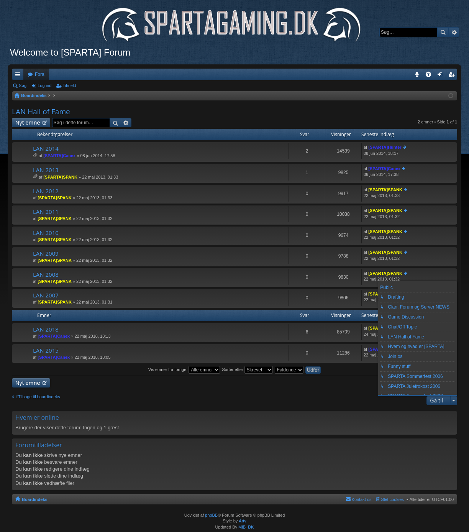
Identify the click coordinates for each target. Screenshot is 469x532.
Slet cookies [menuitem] (392, 499)
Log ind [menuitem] (442, 76)
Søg (443, 32)
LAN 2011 (46, 211)
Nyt (27, 122)
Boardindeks (35, 499)
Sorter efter (247, 369)
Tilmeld (69, 85)
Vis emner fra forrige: (184, 369)
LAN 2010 (46, 232)
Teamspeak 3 (419, 76)
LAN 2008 (46, 274)
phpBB (211, 515)
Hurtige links (19, 76)
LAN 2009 (46, 253)
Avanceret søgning (454, 32)
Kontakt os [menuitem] (362, 499)
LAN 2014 (46, 148)
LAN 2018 (46, 329)
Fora (39, 74)
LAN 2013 (46, 170)
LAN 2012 (46, 191)
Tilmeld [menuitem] (453, 76)
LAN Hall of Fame (41, 112)
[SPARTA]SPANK (60, 177)
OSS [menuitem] (431, 76)
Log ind (44, 85)
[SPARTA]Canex (59, 155)
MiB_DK (245, 527)
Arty (242, 521)
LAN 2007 (46, 295)
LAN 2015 (46, 350)
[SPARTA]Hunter (384, 147)
